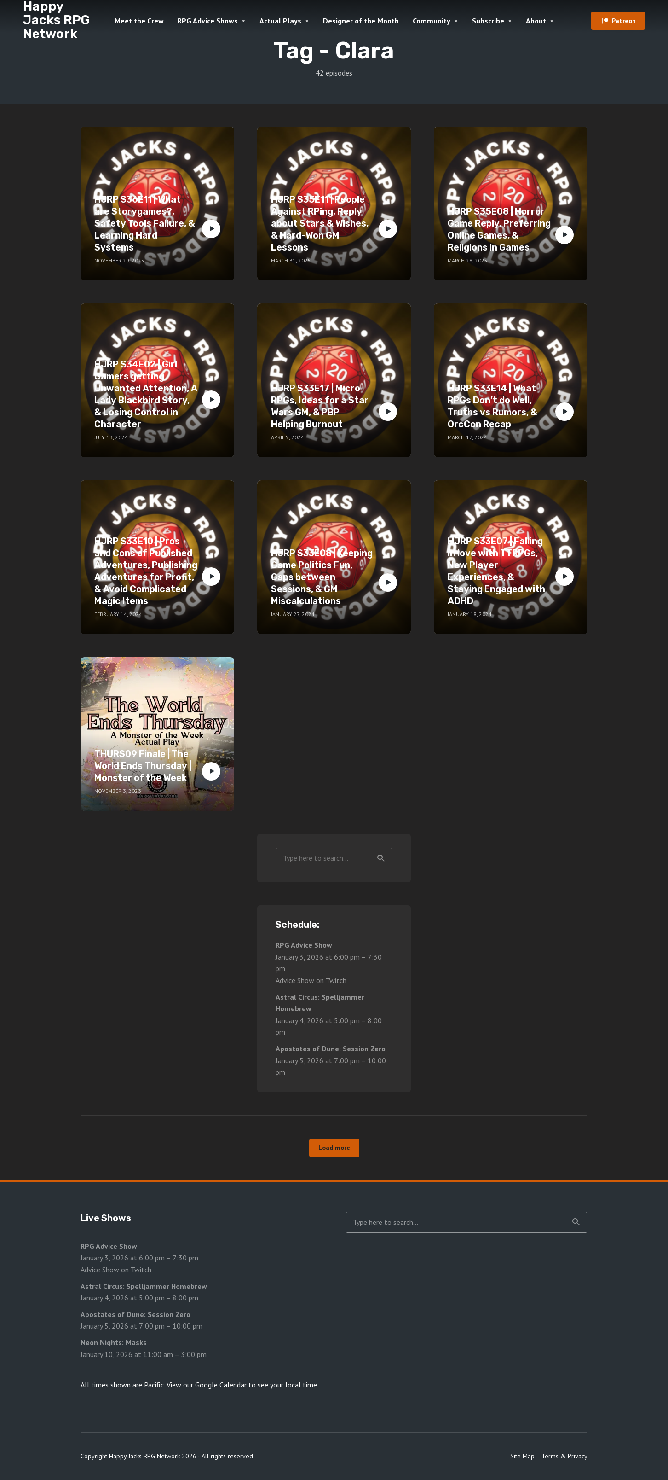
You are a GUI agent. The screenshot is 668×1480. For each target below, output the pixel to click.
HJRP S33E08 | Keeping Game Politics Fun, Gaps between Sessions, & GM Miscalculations (322, 577)
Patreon (624, 21)
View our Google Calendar (207, 1384)
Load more (334, 1147)
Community (431, 20)
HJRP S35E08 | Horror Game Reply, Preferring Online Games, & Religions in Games (499, 229)
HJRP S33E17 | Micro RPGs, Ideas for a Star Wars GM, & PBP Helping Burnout (320, 406)
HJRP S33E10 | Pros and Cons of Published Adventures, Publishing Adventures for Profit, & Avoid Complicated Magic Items (145, 571)
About (536, 20)
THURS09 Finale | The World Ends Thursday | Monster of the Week (142, 765)
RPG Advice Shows (208, 20)
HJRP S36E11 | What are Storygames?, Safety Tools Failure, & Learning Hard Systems (144, 223)
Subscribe (488, 20)
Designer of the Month (361, 20)
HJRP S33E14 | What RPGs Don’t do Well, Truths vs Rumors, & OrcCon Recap (492, 406)
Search (380, 858)
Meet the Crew (139, 20)
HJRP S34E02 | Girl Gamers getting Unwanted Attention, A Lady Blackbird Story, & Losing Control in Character (145, 394)
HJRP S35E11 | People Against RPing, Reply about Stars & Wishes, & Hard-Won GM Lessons (320, 223)
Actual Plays (280, 20)
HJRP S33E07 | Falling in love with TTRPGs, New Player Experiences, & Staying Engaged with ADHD (496, 571)
